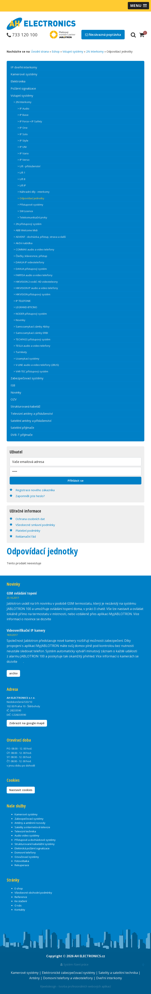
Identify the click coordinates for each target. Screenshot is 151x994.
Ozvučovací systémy (27, 857)
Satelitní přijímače (22, 428)
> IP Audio (23, 108)
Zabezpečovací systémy (27, 378)
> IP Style (22, 140)
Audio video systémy (27, 835)
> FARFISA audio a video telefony (33, 275)
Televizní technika (25, 831)
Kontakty (20, 909)
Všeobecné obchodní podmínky (33, 892)
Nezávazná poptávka (103, 34)
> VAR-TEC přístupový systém (31, 371)
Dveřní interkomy (109, 978)
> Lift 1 (21, 172)
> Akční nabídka (23, 243)
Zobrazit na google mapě (26, 723)
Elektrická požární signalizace (32, 848)
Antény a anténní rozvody (30, 823)
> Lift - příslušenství (28, 166)
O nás (18, 905)
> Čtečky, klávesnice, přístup (30, 256)
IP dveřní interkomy (24, 67)
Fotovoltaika (22, 861)
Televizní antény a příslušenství (32, 413)
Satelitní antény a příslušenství (31, 421)
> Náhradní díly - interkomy (33, 192)
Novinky (16, 392)
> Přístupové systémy (30, 204)
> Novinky (19, 320)
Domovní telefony (25, 852)
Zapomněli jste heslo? (30, 496)
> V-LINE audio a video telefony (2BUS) (36, 365)
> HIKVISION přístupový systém (32, 294)
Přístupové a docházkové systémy (35, 840)
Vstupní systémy (73, 51)
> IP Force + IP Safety (29, 121)
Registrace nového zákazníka (35, 490)
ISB (13, 385)
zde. (55, 619)
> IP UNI (22, 147)
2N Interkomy (95, 51)
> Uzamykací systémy (26, 358)
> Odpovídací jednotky (30, 198)
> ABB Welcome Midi (26, 230)
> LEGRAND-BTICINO (25, 307)
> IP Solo (22, 134)
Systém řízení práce (74, 964)
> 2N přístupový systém (27, 224)
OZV (14, 399)
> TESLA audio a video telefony (32, 345)
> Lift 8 (21, 179)
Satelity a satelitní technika (119, 972)
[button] (138, 5)
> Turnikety (20, 352)
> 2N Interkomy (22, 102)
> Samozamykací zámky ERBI (31, 333)
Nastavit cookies (20, 790)
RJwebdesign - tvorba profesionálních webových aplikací (75, 986)
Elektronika (18, 81)
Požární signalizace (23, 88)
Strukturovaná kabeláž (25, 406)
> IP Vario (23, 153)
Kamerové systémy (24, 74)
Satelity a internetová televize (32, 827)
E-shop (19, 888)
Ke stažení (21, 901)
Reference (21, 897)
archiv (13, 673)
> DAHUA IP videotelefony (29, 262)
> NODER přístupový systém (30, 313)
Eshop (56, 51)
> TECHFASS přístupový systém (32, 339)
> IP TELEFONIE (22, 301)
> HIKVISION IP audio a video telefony (36, 288)
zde (20, 661)
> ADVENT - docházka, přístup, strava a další (40, 237)
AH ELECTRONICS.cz (89, 956)
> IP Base (23, 115)
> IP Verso (23, 159)
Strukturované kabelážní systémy (35, 844)
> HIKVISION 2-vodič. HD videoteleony (36, 281)
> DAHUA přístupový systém (30, 269)
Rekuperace (22, 865)
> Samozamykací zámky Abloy (32, 326)
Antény (35, 978)
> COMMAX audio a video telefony (34, 249)
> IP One (22, 127)
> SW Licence (25, 211)
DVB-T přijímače (22, 435)
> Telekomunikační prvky (32, 217)
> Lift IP (21, 185)
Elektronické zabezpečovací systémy (69, 972)
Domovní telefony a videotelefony (68, 978)
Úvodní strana (40, 51)
